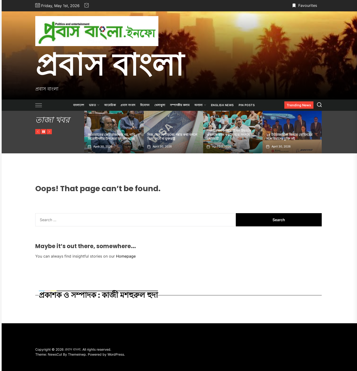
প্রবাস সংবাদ (127, 105)
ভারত (94, 105)
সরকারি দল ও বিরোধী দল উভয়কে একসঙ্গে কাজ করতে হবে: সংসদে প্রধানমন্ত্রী (229, 134)
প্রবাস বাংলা (109, 64)
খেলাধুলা (159, 105)
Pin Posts (247, 105)
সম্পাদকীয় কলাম (180, 105)
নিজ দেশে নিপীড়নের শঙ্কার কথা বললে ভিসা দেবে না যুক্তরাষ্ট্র (172, 136)
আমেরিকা (110, 105)
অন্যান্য (200, 105)
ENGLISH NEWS (222, 105)
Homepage (126, 256)
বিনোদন (145, 105)
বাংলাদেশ (78, 105)
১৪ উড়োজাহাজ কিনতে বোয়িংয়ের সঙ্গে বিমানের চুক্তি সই (289, 136)
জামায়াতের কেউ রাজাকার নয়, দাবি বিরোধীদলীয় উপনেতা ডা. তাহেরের (111, 136)
